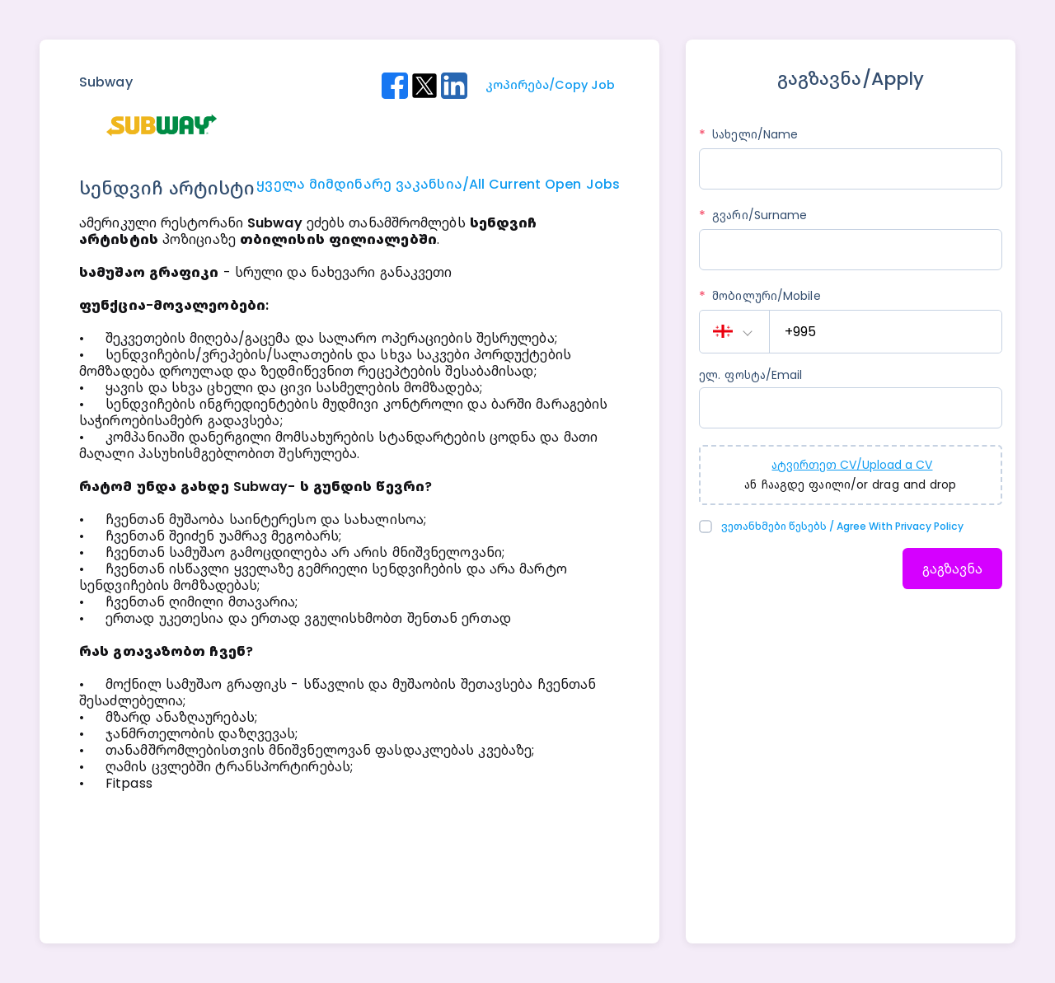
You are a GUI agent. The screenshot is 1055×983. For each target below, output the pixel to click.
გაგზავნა (952, 568)
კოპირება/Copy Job (550, 85)
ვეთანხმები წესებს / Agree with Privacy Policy (842, 526)
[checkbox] (707, 526)
